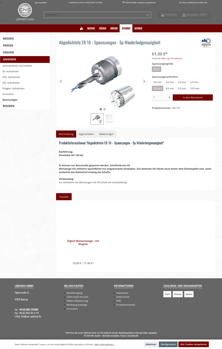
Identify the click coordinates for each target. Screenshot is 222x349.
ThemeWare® (133, 332)
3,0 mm (158, 78)
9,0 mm (182, 85)
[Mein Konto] (169, 13)
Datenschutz (122, 293)
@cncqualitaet (41, 3)
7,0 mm (158, 85)
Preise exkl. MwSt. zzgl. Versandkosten (167, 55)
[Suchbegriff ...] (94, 13)
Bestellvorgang (74, 289)
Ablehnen (151, 344)
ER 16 (156, 65)
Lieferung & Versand (77, 293)
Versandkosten (106, 329)
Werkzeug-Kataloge (77, 301)
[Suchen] (147, 13)
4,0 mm (170, 78)
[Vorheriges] (61, 78)
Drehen (8, 49)
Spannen (9, 56)
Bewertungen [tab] (106, 130)
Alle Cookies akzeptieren (193, 344)
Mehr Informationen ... (105, 344)
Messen (8, 35)
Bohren (8, 103)
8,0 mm (170, 85)
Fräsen (8, 42)
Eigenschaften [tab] (86, 130)
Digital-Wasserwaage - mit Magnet (83, 239)
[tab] (66, 130)
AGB (118, 297)
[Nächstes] (144, 78)
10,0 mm (194, 85)
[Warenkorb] (194, 13)
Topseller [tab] (64, 193)
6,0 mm (194, 78)
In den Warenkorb (193, 94)
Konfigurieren (168, 344)
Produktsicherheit (125, 301)
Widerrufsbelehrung (77, 297)
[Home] (81, 25)
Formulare (72, 305)
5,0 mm (182, 78)
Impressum (122, 289)
